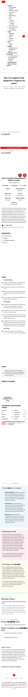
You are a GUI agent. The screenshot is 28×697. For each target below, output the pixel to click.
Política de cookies (8, 687)
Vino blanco (19, 633)
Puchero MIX (5, 86)
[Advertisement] (14, 113)
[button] (3, 2)
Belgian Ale (8, 637)
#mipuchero (11, 424)
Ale (5, 637)
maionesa (5, 333)
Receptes (11, 86)
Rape (24, 624)
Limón (11, 624)
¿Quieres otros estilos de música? (14, 147)
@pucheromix (12, 423)
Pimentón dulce (19, 624)
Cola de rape (7, 624)
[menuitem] (7, 678)
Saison (12, 637)
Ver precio (8, 402)
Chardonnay (7, 633)
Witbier (15, 637)
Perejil (14, 624)
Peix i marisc (18, 86)
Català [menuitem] (7, 678)
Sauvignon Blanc (13, 633)
